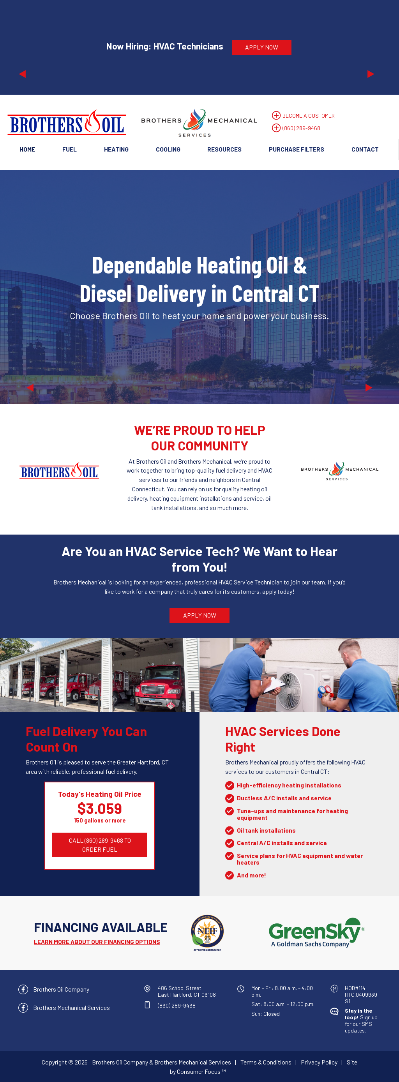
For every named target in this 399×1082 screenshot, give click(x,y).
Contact (365, 149)
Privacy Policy (319, 1062)
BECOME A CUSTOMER (308, 115)
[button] (45, 47)
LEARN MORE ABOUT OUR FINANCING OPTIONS (97, 941)
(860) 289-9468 (301, 128)
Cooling (168, 149)
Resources (224, 149)
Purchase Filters (296, 149)
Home (27, 149)
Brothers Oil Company (61, 989)
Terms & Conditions (265, 1062)
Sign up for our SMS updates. (361, 1020)
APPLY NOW (261, 47)
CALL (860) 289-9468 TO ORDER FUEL (100, 845)
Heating (116, 149)
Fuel (69, 149)
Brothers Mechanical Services (71, 1007)
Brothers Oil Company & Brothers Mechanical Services (161, 1062)
